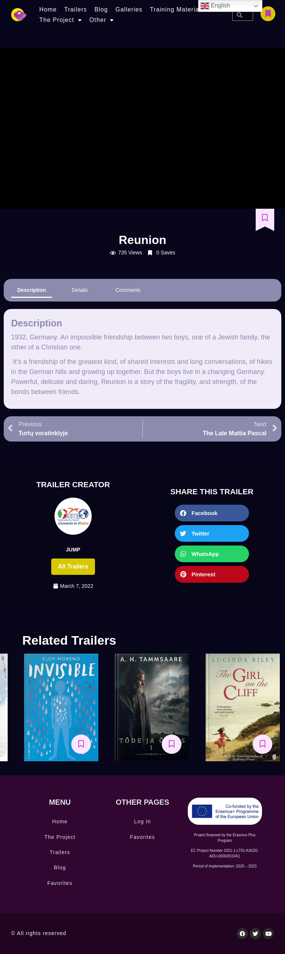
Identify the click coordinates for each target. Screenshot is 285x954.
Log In (142, 821)
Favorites (60, 883)
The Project (60, 20)
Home (48, 9)
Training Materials (177, 9)
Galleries (128, 9)
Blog (101, 9)
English (215, 5)
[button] (212, 513)
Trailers (75, 9)
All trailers (73, 566)
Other (101, 20)
